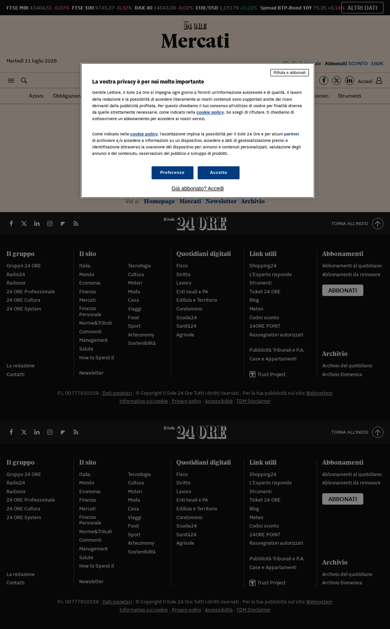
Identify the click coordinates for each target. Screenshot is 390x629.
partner (291, 134)
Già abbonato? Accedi (197, 188)
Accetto (218, 172)
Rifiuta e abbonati (290, 72)
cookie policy (210, 112)
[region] (198, 130)
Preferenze (172, 172)
